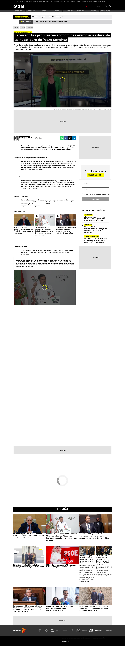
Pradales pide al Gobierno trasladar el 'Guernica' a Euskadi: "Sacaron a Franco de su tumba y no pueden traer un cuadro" (44, 263)
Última (91, 6)
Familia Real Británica (95, 1)
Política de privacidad (74, 638)
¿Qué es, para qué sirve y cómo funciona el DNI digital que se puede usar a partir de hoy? (95, 218)
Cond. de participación (99, 638)
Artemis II (56, 1)
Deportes (31, 11)
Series (93, 11)
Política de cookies (86, 638)
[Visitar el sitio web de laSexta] (46, 630)
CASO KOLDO (88, 224)
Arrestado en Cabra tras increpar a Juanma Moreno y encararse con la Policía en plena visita (95, 240)
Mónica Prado (24, 137)
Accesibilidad (65, 641)
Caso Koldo (29, 1)
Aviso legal (65, 638)
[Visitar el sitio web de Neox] (53, 630)
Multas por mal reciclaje (39, 1)
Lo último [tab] (101, 210)
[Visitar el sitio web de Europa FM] (85, 630)
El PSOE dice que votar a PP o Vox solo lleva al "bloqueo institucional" (61, 566)
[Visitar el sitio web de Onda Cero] (78, 630)
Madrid (23, 27)
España (62, 509)
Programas (69, 11)
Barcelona (30, 27)
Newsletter (105, 11)
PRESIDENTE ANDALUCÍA (92, 236)
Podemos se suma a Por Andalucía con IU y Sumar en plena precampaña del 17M (60, 608)
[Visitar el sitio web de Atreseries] (72, 630)
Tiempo (56, 11)
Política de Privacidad (101, 194)
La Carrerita (73, 1)
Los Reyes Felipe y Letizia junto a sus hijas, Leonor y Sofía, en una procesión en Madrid (86, 559)
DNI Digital (88, 214)
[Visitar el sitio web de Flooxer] (109, 630)
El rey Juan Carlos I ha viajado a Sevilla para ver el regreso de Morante (28, 566)
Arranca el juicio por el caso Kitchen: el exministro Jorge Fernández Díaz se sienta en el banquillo (28, 535)
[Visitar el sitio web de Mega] (65, 630)
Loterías (44, 11)
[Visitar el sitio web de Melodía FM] (91, 630)
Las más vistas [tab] (88, 210)
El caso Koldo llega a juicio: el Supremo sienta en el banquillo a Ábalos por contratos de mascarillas (95, 229)
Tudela (67, 1)
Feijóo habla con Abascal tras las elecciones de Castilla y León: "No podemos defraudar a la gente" (102, 560)
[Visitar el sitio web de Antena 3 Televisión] (40, 630)
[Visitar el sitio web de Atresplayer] (100, 630)
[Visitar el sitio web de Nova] (59, 630)
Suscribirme (95, 199)
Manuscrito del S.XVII (82, 1)
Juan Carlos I (49, 1)
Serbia (103, 1)
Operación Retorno (20, 1)
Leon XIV (62, 1)
